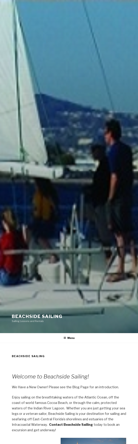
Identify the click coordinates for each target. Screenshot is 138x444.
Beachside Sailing (37, 316)
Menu (69, 337)
